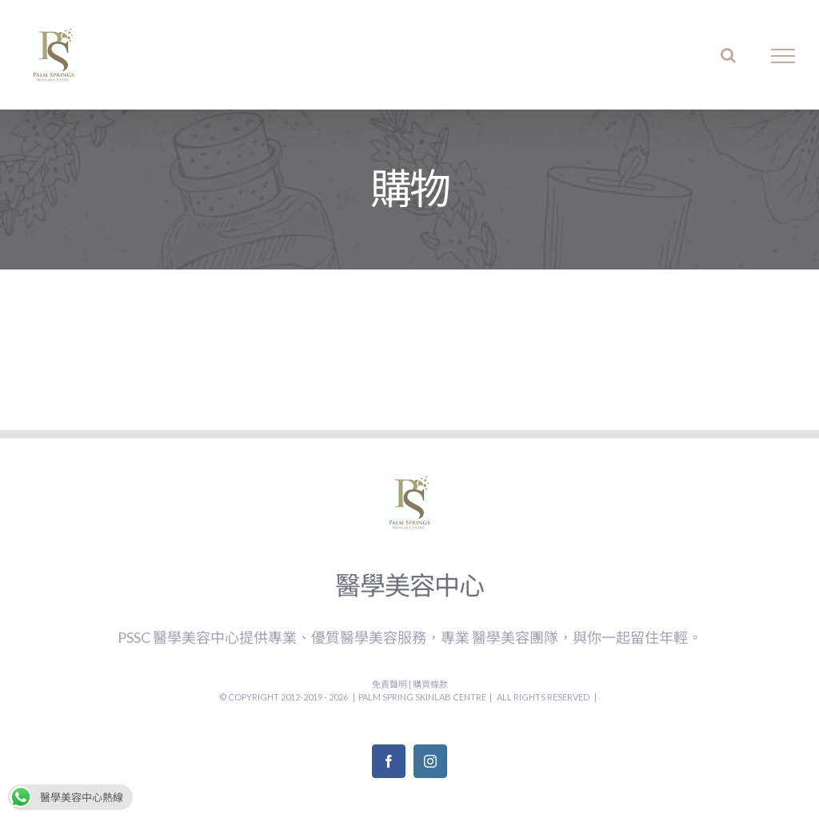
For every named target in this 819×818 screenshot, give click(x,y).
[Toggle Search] (728, 55)
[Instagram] (430, 761)
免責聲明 (390, 684)
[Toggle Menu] (783, 56)
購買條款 (430, 684)
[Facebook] (389, 761)
